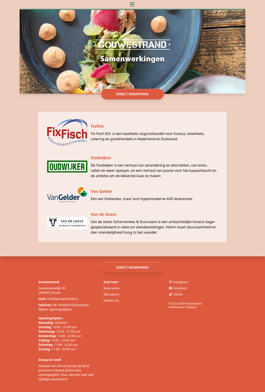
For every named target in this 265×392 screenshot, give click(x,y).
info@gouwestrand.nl (62, 299)
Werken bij (111, 300)
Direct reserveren (132, 94)
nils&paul (191, 307)
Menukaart (111, 294)
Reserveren (111, 288)
